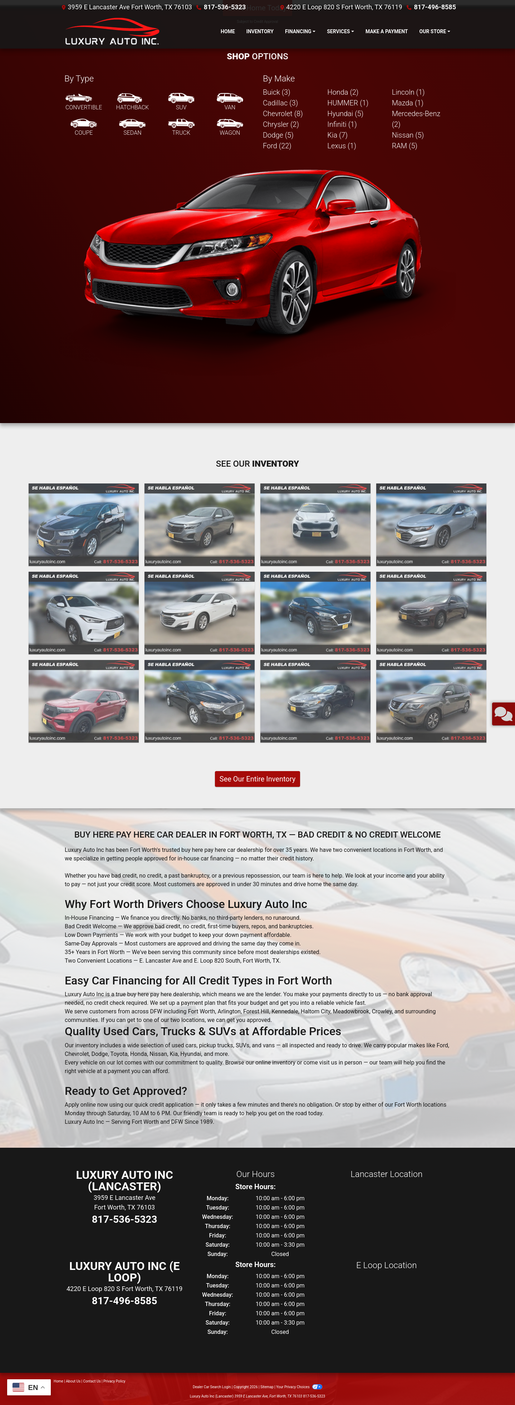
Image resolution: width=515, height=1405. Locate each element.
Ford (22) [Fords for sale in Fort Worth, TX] (277, 146)
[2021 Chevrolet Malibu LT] (199, 613)
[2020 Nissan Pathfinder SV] (431, 701)
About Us (73, 1381)
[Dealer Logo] (111, 31)
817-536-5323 (225, 7)
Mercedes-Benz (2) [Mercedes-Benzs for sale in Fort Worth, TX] (416, 119)
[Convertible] (83, 102)
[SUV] (181, 102)
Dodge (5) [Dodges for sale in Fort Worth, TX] (278, 135)
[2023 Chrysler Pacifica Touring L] (84, 524)
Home (58, 1381)
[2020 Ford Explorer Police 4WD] (84, 701)
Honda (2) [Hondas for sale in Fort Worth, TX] (342, 92)
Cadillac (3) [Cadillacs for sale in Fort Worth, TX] (280, 103)
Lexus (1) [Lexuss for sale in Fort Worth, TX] (341, 146)
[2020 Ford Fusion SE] (199, 701)
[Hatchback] (132, 102)
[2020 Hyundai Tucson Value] (315, 613)
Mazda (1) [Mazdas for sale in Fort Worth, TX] (407, 103)
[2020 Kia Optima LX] (431, 613)
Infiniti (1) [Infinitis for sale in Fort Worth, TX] (342, 124)
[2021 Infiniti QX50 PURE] (84, 613)
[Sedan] (132, 127)
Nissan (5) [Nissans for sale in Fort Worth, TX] (408, 135)
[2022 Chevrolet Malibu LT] (431, 524)
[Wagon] (230, 127)
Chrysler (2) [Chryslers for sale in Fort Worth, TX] (281, 124)
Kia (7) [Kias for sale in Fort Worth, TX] (337, 135)
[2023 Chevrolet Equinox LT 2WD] (199, 524)
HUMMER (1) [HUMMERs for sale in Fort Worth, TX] (347, 103)
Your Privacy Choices (299, 1387)
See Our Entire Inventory (257, 779)
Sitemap (267, 1387)
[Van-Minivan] (230, 102)
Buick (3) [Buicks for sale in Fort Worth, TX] (276, 92)
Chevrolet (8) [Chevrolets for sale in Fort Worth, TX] (283, 113)
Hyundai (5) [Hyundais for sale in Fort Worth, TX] (345, 113)
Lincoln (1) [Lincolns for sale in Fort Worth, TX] (408, 92)
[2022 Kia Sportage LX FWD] (315, 524)
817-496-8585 (435, 7)
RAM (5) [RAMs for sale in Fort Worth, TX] (404, 146)
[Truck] (181, 127)
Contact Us (92, 1381)
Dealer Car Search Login (212, 1387)
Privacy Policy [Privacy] (114, 1381)
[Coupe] (83, 127)
